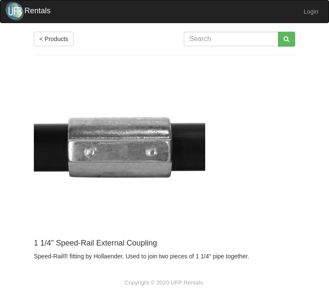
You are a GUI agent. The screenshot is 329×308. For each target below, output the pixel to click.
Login (311, 11)
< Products (53, 39)
